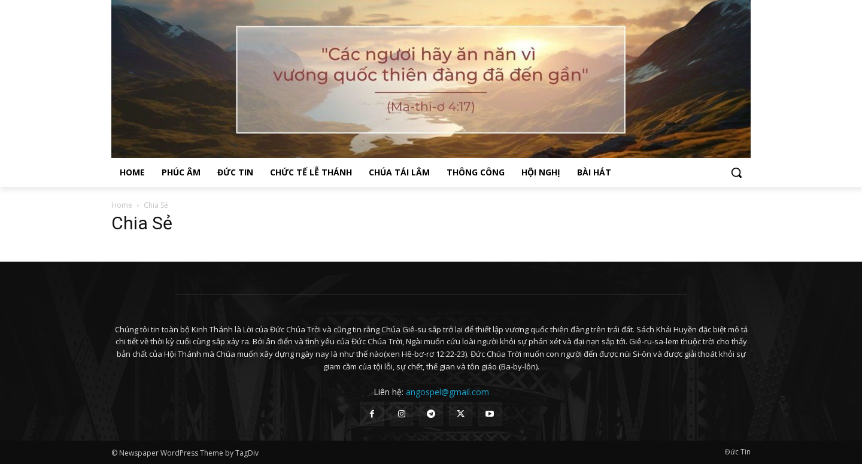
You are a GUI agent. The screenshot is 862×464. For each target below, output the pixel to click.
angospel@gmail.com (447, 392)
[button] (736, 172)
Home (121, 205)
